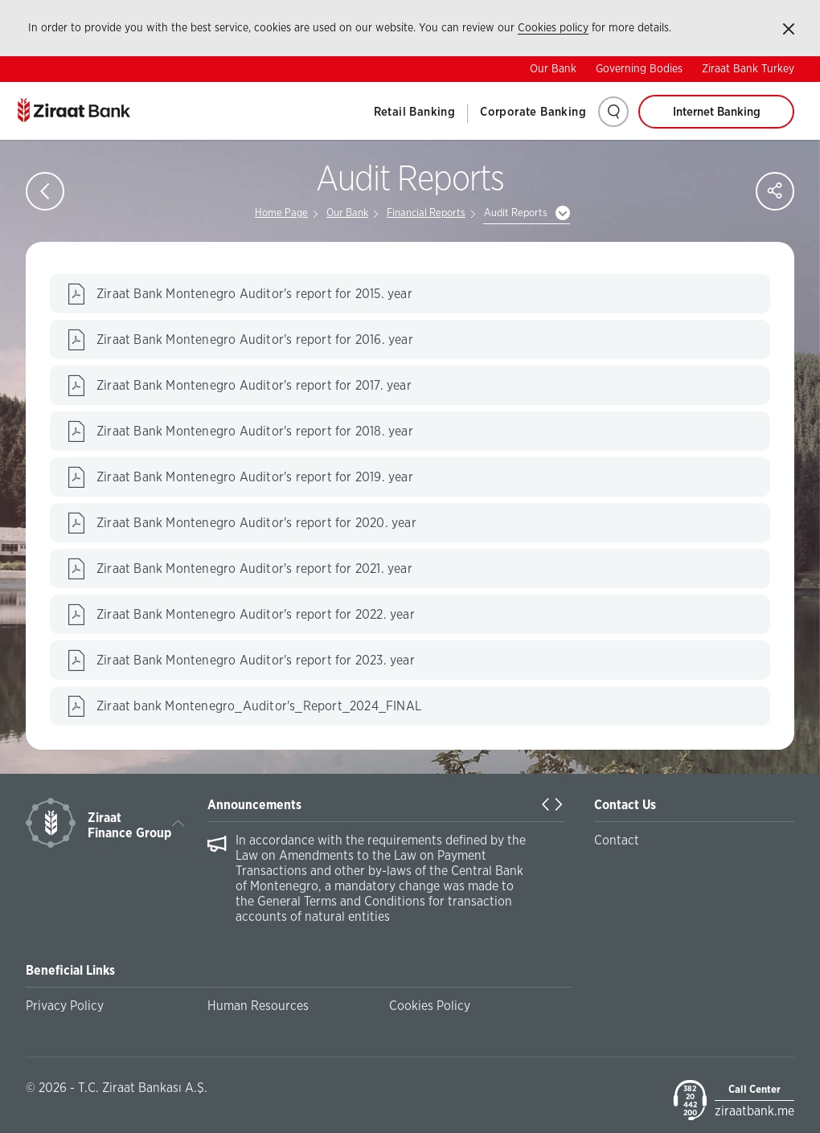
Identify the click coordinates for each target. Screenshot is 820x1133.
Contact (616, 840)
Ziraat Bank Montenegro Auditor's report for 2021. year (254, 568)
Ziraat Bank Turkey (748, 69)
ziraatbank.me (754, 1111)
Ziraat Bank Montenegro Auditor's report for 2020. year (256, 523)
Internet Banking (717, 112)
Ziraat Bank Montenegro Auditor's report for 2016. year (254, 339)
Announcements (254, 805)
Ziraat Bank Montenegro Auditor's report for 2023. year (255, 660)
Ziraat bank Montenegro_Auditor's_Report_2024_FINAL (258, 706)
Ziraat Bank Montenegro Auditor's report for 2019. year (254, 477)
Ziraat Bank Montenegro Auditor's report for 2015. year (254, 294)
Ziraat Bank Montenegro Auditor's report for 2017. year (254, 385)
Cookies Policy (429, 1006)
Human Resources (258, 1006)
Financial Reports (426, 213)
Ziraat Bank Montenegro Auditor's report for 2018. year (254, 431)
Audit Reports (515, 213)
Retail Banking (415, 112)
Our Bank (553, 69)
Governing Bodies (639, 69)
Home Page (281, 213)
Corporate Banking (533, 112)
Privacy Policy (65, 1006)
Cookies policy (553, 28)
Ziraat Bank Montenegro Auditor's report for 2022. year (255, 614)
